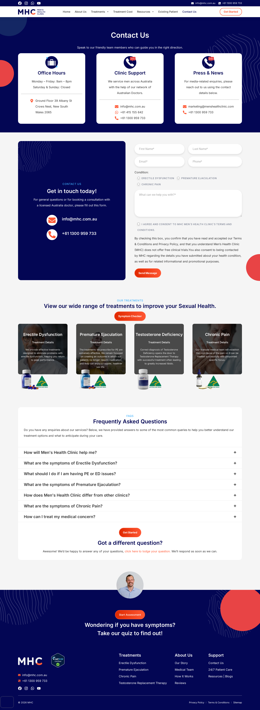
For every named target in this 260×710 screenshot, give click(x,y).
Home (66, 11)
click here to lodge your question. (148, 551)
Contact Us (189, 11)
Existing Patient (168, 11)
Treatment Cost (123, 11)
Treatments (100, 11)
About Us (80, 11)
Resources (145, 11)
